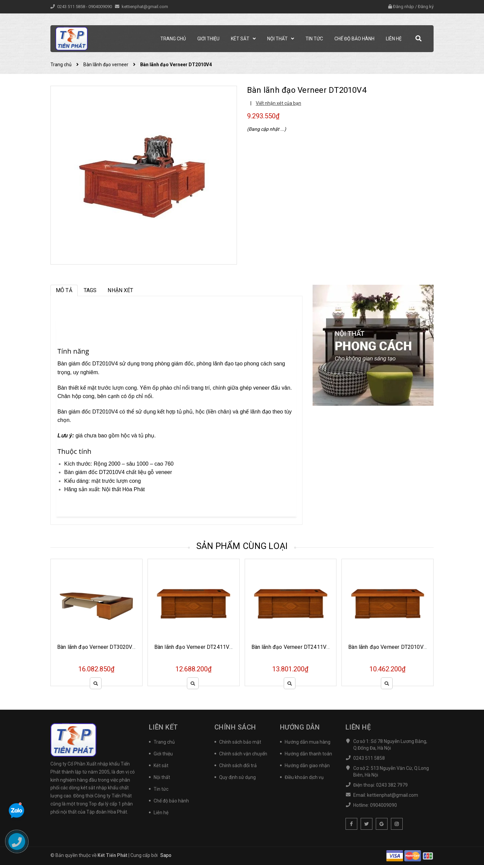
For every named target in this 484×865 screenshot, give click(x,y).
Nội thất (162, 777)
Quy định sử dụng (237, 777)
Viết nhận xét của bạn (278, 103)
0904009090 (100, 6)
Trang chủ (164, 742)
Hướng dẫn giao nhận (307, 765)
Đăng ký (426, 6)
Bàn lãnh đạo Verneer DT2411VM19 (197, 647)
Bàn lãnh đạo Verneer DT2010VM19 (391, 647)
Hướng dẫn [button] (300, 727)
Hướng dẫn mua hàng (307, 742)
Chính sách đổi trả (238, 765)
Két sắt (161, 765)
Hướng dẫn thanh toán (308, 753)
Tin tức (161, 789)
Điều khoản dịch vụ (304, 777)
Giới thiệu (163, 753)
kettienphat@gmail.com (145, 6)
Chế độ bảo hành (171, 800)
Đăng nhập (403, 6)
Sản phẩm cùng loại (242, 546)
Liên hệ (161, 812)
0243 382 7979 (392, 785)
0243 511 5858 (71, 6)
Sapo (165, 855)
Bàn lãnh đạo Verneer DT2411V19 (292, 647)
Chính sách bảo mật (240, 742)
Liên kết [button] (163, 727)
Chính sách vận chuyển (243, 753)
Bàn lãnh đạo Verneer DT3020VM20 (100, 647)
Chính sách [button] (235, 727)
